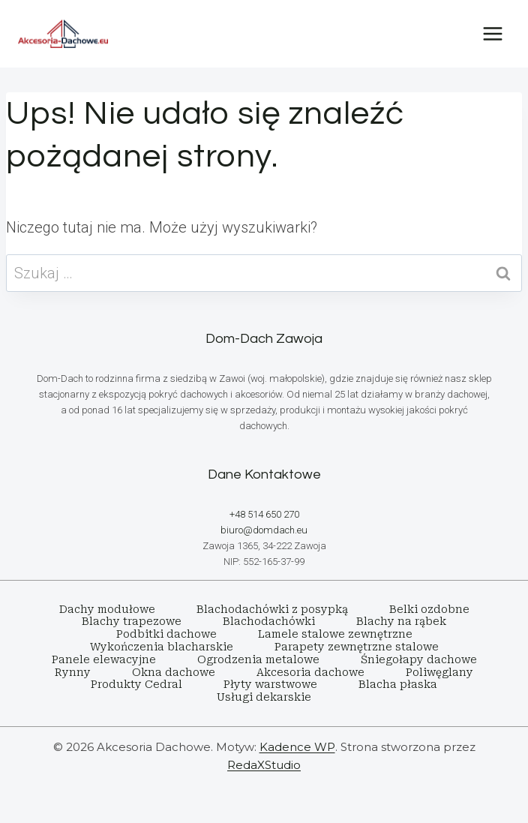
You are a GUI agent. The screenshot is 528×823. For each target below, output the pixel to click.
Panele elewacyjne (104, 659)
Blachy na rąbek (401, 621)
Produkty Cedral (136, 684)
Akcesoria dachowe (310, 672)
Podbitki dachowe (166, 634)
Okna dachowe (173, 672)
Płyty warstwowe (270, 684)
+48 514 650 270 (264, 514)
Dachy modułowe (107, 609)
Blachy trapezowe (132, 621)
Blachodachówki (269, 621)
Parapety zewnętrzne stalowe (356, 647)
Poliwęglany (439, 672)
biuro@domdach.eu (264, 530)
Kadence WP (297, 747)
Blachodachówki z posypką (272, 609)
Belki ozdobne (429, 609)
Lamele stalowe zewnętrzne (335, 634)
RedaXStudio (264, 765)
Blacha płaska (397, 684)
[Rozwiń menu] (492, 33)
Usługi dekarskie (264, 697)
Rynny (73, 672)
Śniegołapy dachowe (419, 659)
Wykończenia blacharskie (161, 647)
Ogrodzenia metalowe (258, 659)
